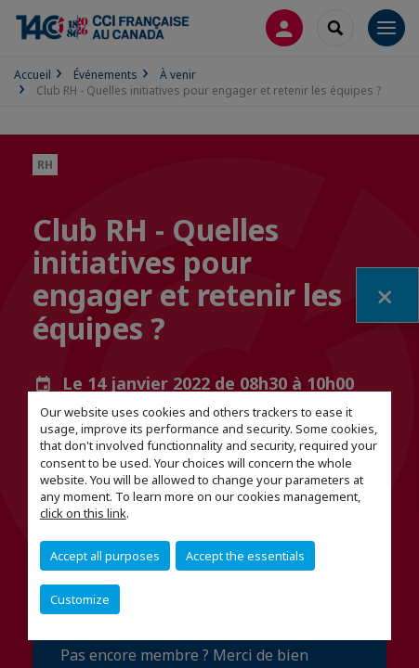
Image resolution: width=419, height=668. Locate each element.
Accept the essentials (245, 555)
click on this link (83, 513)
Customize (80, 599)
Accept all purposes (105, 555)
